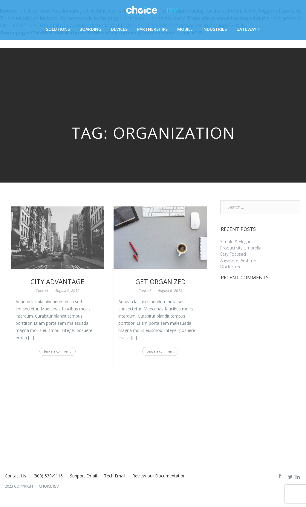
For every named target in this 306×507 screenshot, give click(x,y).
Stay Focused (233, 254)
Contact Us (15, 476)
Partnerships (152, 29)
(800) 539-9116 (48, 476)
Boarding (90, 29)
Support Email (83, 476)
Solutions (58, 29)
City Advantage (57, 281)
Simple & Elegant (236, 241)
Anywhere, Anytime (238, 260)
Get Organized (160, 281)
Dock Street (231, 266)
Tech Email (114, 476)
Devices (119, 29)
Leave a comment (57, 351)
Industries (214, 29)
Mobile (185, 29)
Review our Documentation (159, 476)
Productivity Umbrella (240, 248)
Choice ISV (49, 486)
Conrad (42, 290)
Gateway (246, 29)
